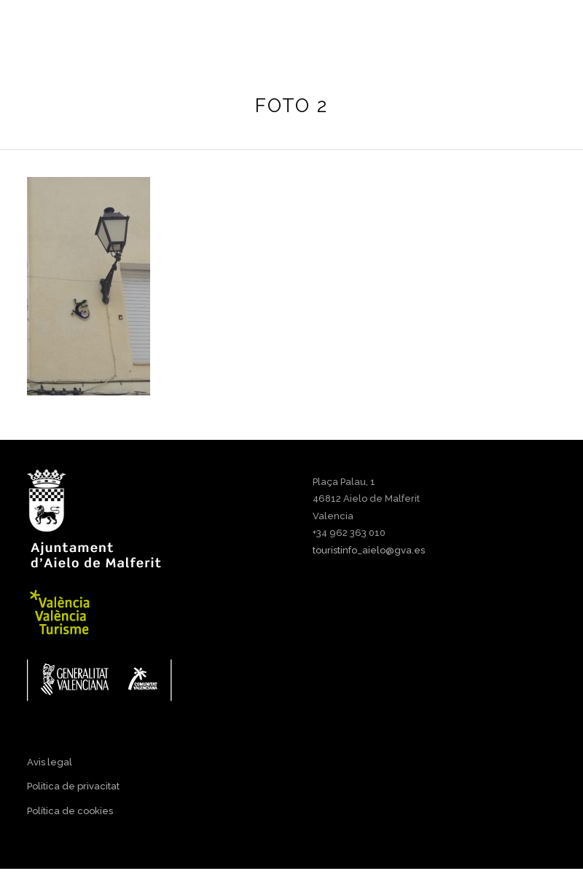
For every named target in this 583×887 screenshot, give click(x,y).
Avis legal (49, 762)
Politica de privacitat (73, 786)
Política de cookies (70, 810)
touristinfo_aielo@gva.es (369, 550)
